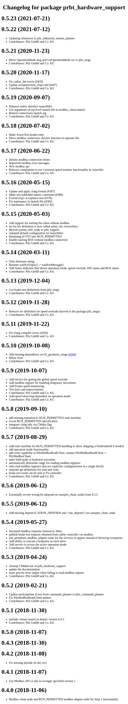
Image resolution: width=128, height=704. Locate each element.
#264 (72, 354)
